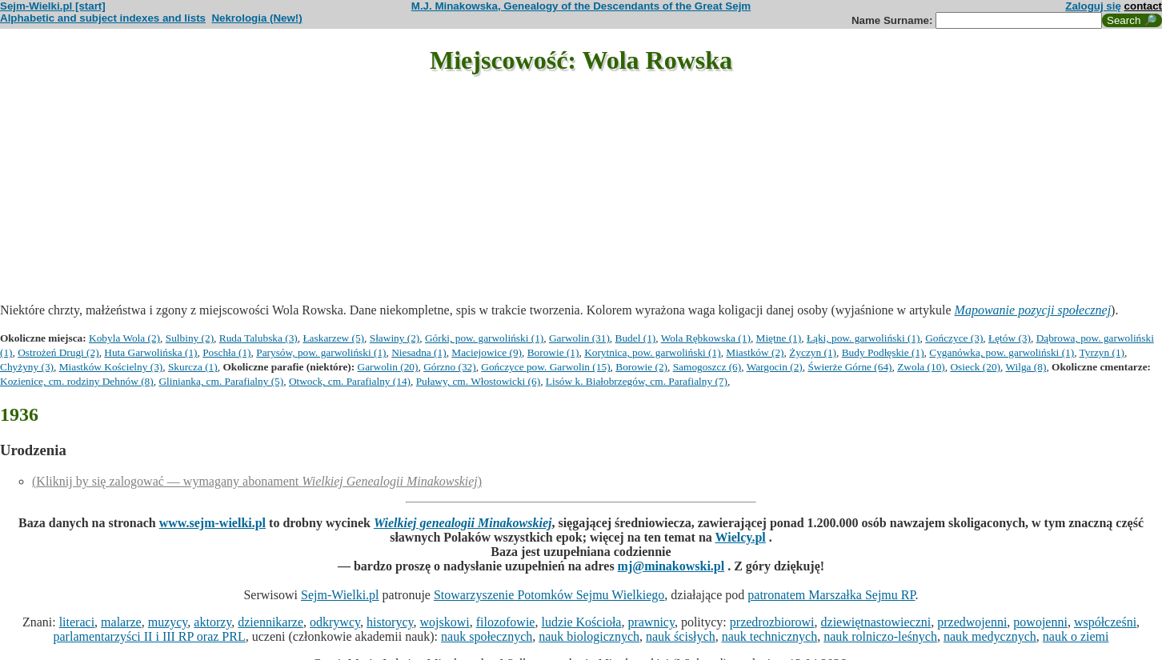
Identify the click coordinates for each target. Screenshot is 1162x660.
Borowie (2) (641, 367)
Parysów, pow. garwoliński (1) (321, 352)
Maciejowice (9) (486, 352)
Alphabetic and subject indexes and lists (103, 18)
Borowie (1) (553, 352)
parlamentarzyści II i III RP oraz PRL (150, 636)
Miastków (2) (754, 352)
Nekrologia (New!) (256, 18)
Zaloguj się (1093, 6)
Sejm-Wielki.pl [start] (53, 6)
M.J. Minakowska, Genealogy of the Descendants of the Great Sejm (581, 6)
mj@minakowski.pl (671, 566)
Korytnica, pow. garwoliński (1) (652, 352)
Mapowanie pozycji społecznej (1033, 310)
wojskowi (444, 622)
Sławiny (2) (395, 338)
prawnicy (651, 622)
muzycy (168, 622)
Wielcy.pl (740, 537)
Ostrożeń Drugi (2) (58, 352)
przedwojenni (972, 622)
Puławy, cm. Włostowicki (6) (478, 381)
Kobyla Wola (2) (124, 338)
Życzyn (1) (812, 352)
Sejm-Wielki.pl (340, 595)
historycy (390, 622)
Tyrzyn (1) (1102, 352)
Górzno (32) (449, 367)
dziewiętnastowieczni (876, 622)
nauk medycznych (990, 636)
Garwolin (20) (388, 367)
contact (1143, 6)
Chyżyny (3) (27, 367)
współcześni (1105, 622)
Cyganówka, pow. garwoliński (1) (1001, 352)
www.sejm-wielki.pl (212, 523)
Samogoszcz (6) (707, 367)
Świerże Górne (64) (849, 367)
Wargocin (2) (775, 367)
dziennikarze (270, 622)
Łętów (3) (1009, 338)
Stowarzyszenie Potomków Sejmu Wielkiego (549, 595)
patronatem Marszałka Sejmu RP (831, 595)
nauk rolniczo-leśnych (880, 636)
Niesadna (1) (418, 352)
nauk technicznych (770, 636)
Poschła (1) (226, 352)
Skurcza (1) (193, 367)
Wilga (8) (1025, 367)
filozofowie (505, 622)
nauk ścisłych (680, 636)
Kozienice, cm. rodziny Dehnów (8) (77, 381)
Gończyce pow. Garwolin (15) (545, 367)
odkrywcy (335, 622)
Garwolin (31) (579, 338)
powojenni (1040, 622)
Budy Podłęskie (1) (883, 352)
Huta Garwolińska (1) (150, 352)
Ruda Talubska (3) (258, 338)
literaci (76, 622)
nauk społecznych (486, 636)
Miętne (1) (779, 338)
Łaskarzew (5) (333, 338)
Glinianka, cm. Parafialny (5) (220, 381)
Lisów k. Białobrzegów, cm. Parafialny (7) (636, 381)
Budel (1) (635, 338)
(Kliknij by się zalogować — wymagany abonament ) (257, 481)
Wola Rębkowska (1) (706, 338)
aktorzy (212, 622)
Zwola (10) (921, 367)
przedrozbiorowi (772, 622)
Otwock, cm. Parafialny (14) (350, 381)
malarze (121, 622)
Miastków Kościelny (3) (111, 367)
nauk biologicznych (589, 636)
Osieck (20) (975, 367)
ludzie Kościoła (581, 622)
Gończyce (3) (954, 338)
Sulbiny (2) (190, 338)
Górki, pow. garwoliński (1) (484, 338)
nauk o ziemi (1076, 636)
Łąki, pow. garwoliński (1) (863, 338)
